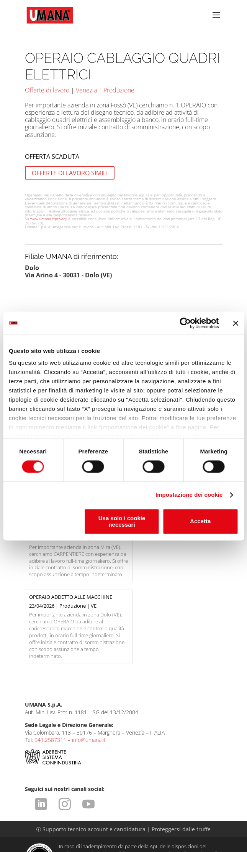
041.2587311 (50, 679)
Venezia (86, 90)
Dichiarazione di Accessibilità (123, 835)
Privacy (140, 820)
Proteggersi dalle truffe (181, 768)
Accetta (200, 521)
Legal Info (43, 820)
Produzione (118, 90)
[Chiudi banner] (235, 323)
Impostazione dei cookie (189, 495)
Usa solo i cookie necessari (122, 521)
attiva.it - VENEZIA (205, 846)
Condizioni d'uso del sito (93, 820)
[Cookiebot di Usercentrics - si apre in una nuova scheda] (185, 323)
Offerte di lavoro (47, 90)
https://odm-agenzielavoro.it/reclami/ (131, 807)
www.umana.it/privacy (48, 218)
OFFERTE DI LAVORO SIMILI (70, 172)
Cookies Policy (95, 827)
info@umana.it (89, 679)
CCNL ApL (199, 827)
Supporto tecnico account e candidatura (91, 768)
